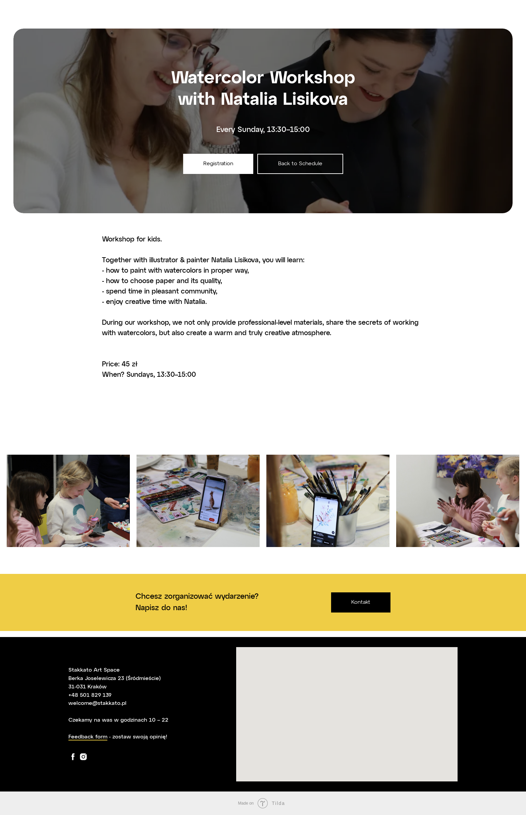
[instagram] (83, 757)
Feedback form (87, 737)
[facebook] (73, 757)
